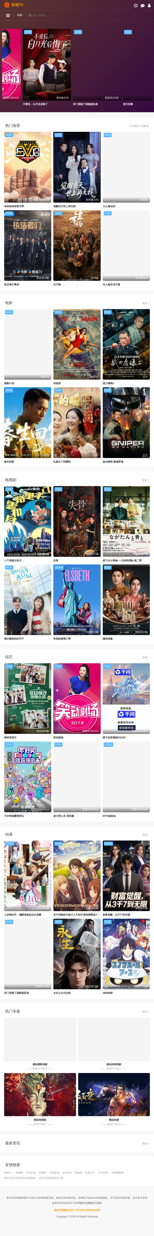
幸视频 (19, 1172)
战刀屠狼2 (108, 383)
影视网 (42, 1172)
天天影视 (103, 1172)
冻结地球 (108, 993)
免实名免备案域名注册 (51, 1178)
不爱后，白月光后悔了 (59, 104)
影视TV (8, 1172)
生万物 (57, 284)
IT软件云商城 (85, 1203)
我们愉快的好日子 (14, 638)
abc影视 (66, 1172)
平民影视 (31, 1172)
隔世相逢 (108, 638)
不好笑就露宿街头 (14, 816)
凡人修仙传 (109, 206)
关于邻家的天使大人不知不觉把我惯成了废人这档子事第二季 (86, 914)
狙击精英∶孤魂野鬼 (113, 461)
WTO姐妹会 (109, 816)
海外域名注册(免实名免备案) (20, 1178)
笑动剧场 (58, 737)
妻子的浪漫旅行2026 (114, 737)
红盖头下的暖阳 (62, 461)
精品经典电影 (113, 1064)
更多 (145, 303)
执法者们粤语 (11, 284)
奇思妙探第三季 (62, 638)
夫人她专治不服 (111, 284)
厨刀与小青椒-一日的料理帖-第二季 (122, 560)
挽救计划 (9, 383)
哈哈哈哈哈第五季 (14, 206)
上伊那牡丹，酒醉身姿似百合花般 (22, 914)
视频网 (78, 1172)
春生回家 (9, 461)
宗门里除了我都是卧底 (109, 104)
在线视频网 (117, 1172)
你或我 (57, 383)
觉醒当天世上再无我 (64, 206)
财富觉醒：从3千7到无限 (116, 914)
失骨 (55, 560)
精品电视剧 (40, 1119)
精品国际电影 (40, 1064)
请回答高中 (10, 737)
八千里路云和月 (12, 560)
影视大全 (90, 1172)
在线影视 (54, 1172)
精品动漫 (114, 1119)
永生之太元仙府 (62, 993)
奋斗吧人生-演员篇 (63, 816)
